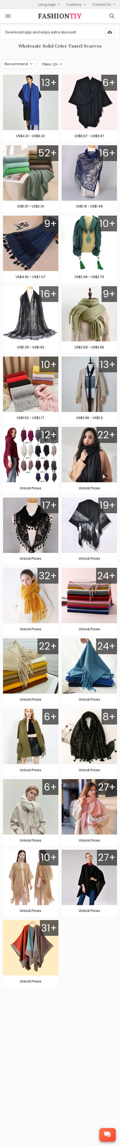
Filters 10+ (52, 64)
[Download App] (110, 32)
